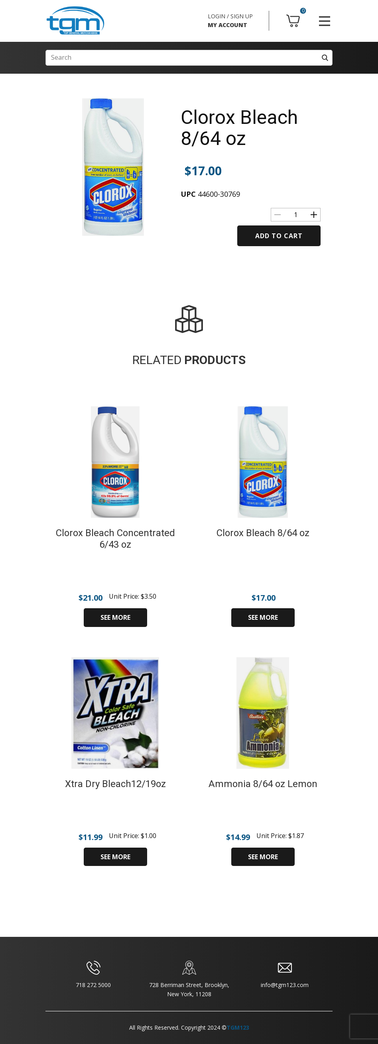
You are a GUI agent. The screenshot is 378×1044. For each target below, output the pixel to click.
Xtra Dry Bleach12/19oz (115, 783)
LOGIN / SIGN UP (230, 16)
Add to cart (279, 235)
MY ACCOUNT (227, 25)
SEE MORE (115, 617)
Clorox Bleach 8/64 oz (239, 128)
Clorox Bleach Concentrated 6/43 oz (115, 538)
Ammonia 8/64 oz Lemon (263, 783)
